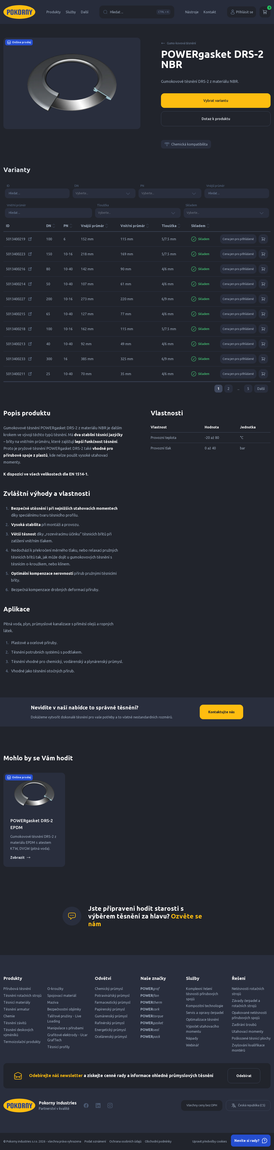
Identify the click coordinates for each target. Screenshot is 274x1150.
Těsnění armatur (16, 1009)
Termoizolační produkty (21, 1042)
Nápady (192, 1038)
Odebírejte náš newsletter (56, 1075)
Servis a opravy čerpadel (204, 1013)
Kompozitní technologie (204, 1006)
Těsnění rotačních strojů (22, 995)
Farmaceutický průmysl (112, 1002)
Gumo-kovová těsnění (178, 43)
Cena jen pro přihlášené (238, 239)
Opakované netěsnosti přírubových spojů (249, 1015)
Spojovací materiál (61, 995)
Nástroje (191, 12)
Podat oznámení (95, 1141)
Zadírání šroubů (244, 1025)
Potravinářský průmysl (112, 995)
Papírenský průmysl (110, 1009)
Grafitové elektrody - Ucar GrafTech (67, 1037)
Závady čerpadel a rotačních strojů (246, 1003)
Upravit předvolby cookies (209, 1141)
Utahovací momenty (247, 1031)
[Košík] (265, 12)
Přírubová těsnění (17, 989)
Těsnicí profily (58, 1047)
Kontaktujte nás (221, 712)
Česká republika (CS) (248, 1105)
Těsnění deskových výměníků (18, 1032)
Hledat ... (136, 12)
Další (84, 12)
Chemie (9, 1016)
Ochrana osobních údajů (125, 1141)
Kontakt (210, 12)
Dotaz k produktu (216, 119)
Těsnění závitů (14, 1023)
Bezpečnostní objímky (64, 1009)
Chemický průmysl (109, 989)
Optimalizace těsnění (202, 1019)
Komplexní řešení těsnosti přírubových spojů (202, 994)
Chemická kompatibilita (186, 144)
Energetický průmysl (110, 1030)
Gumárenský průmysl (111, 1016)
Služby (71, 12)
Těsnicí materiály (16, 1002)
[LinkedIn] (98, 1105)
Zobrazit (20, 857)
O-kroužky (55, 989)
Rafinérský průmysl (109, 1023)
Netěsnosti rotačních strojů (248, 991)
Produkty (53, 12)
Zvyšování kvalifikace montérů (248, 1047)
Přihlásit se (241, 12)
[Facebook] (86, 1105)
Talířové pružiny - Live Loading (64, 1018)
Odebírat (244, 1076)
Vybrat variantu (215, 101)
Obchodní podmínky (158, 1141)
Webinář (192, 1045)
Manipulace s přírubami (65, 1028)
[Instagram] (110, 1105)
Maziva (52, 1002)
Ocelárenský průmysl (111, 1037)
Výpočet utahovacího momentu (202, 1028)
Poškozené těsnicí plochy (251, 1038)
